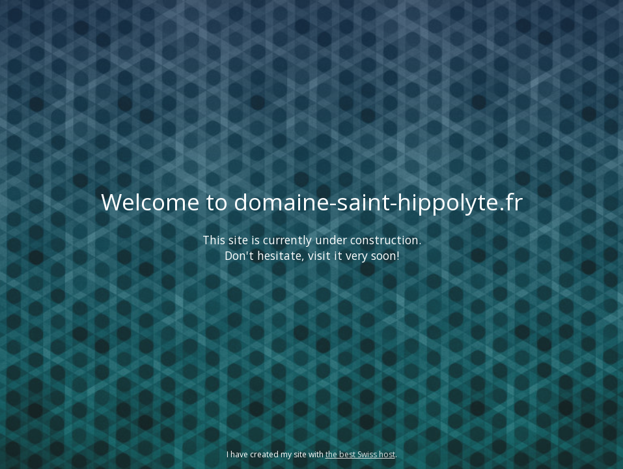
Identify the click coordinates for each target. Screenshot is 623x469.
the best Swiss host (360, 454)
